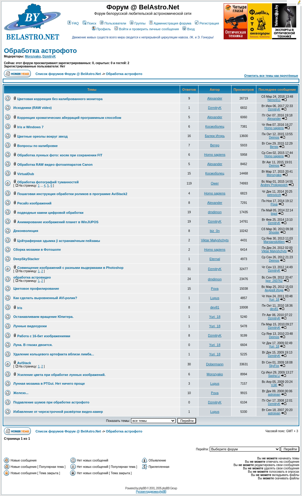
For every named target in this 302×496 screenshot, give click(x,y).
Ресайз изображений (34, 203)
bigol (274, 213)
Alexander (214, 98)
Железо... (20, 393)
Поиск (89, 23)
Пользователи (113, 23)
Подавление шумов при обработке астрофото (51, 402)
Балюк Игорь (215, 136)
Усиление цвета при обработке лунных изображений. (61, 375)
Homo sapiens (274, 128)
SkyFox (274, 365)
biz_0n (214, 231)
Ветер (214, 145)
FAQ (73, 23)
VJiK (274, 385)
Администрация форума (170, 23)
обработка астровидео (32, 277)
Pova (274, 204)
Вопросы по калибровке (37, 146)
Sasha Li (274, 375)
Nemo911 (274, 100)
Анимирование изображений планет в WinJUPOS (57, 222)
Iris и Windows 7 (30, 127)
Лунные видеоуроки (30, 326)
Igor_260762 (274, 280)
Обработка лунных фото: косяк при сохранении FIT (59, 155)
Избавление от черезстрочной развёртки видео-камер (58, 411)
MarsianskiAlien (274, 241)
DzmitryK (49, 56)
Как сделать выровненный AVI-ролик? (45, 298)
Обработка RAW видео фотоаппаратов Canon (55, 164)
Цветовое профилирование (36, 288)
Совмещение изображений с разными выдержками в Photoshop (70, 267)
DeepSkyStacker (26, 259)
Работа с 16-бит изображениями (43, 336)
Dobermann (214, 364)
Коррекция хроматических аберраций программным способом (69, 117)
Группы (138, 23)
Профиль (101, 29)
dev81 (214, 307)
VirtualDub (25, 174)
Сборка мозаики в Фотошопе (37, 249)
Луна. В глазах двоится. (33, 345)
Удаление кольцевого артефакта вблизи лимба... (53, 354)
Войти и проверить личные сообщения (146, 29)
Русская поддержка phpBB (151, 491)
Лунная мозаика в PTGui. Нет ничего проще (49, 383)
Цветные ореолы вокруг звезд (42, 136)
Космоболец (214, 126)
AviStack (24, 363)
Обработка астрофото (40, 50)
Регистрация (207, 23)
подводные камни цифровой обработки (50, 212)
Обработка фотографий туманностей (48, 182)
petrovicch (274, 195)
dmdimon (215, 212)
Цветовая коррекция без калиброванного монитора (60, 99)
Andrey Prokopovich (274, 185)
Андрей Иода (274, 290)
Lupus (214, 298)
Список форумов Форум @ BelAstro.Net (68, 74)
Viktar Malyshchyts (215, 240)
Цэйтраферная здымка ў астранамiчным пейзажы (58, 241)
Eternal (214, 259)
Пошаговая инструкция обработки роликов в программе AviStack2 (72, 194)
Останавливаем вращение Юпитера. (43, 316)
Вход (188, 29)
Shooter (274, 232)
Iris (19, 308)
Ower (215, 183)
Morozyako (33, 56)
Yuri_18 (274, 299)
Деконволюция (25, 231)
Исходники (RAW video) (32, 107)
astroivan (274, 394)
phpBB (142, 488)
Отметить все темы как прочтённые (271, 75)
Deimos (274, 137)
